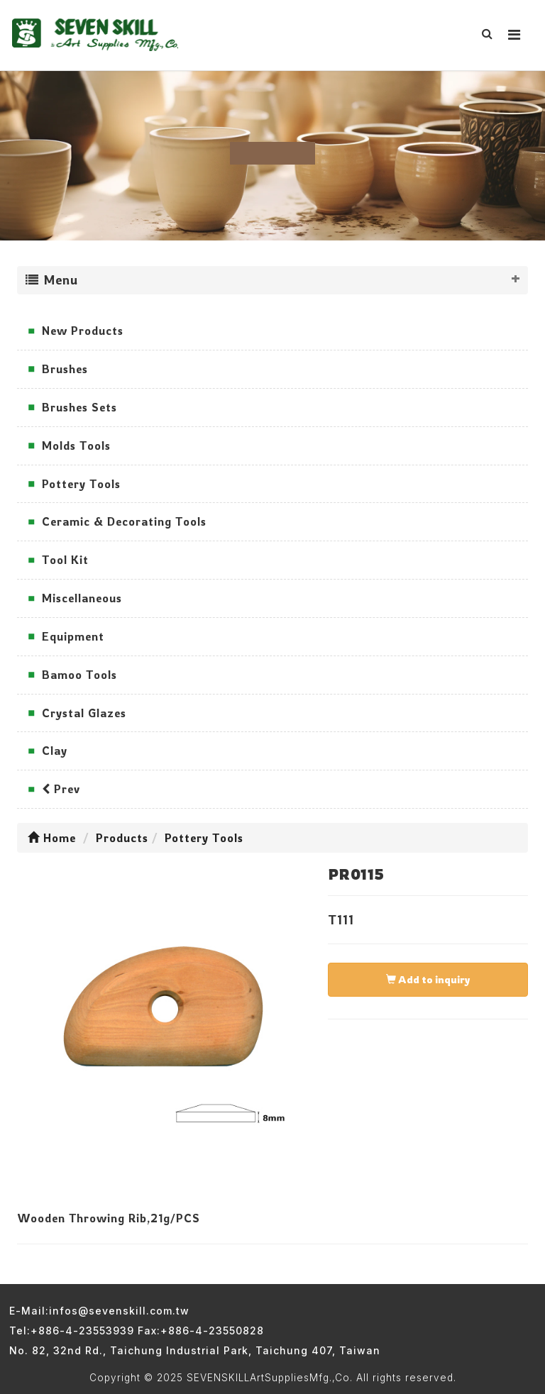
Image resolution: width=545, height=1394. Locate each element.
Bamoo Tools (79, 675)
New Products (82, 330)
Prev (61, 789)
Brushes (65, 369)
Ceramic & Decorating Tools (124, 521)
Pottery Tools (81, 484)
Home (52, 838)
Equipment (73, 636)
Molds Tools (76, 445)
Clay (54, 750)
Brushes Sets (79, 407)
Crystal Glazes (84, 713)
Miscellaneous (82, 598)
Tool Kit (65, 560)
